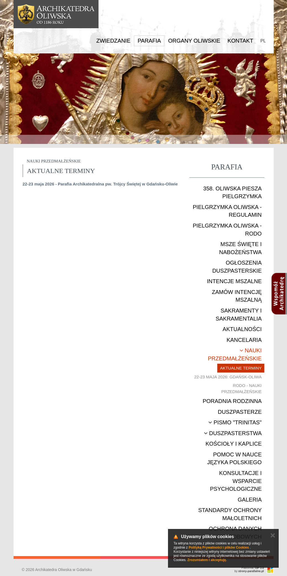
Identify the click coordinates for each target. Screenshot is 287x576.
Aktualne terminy (241, 368)
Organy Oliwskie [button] (194, 41)
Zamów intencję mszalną (237, 296)
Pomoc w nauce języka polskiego (234, 458)
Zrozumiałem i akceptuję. (207, 560)
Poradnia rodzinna (232, 401)
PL (263, 40)
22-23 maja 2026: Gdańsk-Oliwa (228, 376)
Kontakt (240, 41)
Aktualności (242, 329)
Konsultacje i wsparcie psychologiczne (236, 481)
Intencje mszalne (234, 281)
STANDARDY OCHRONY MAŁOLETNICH (230, 514)
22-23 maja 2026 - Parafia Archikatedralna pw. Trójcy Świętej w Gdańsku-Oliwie (100, 184)
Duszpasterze (240, 412)
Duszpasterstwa (233, 433)
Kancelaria (244, 340)
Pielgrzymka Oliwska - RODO (227, 230)
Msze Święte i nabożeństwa (240, 248)
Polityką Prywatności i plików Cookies (219, 547)
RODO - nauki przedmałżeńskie (241, 388)
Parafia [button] (149, 41)
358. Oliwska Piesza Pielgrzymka (232, 192)
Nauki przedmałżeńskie (235, 354)
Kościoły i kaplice (233, 444)
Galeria (250, 500)
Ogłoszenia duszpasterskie (237, 267)
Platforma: (253, 567)
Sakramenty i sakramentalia (239, 315)
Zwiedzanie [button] (113, 41)
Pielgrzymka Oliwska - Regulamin (227, 211)
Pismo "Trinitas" (235, 422)
